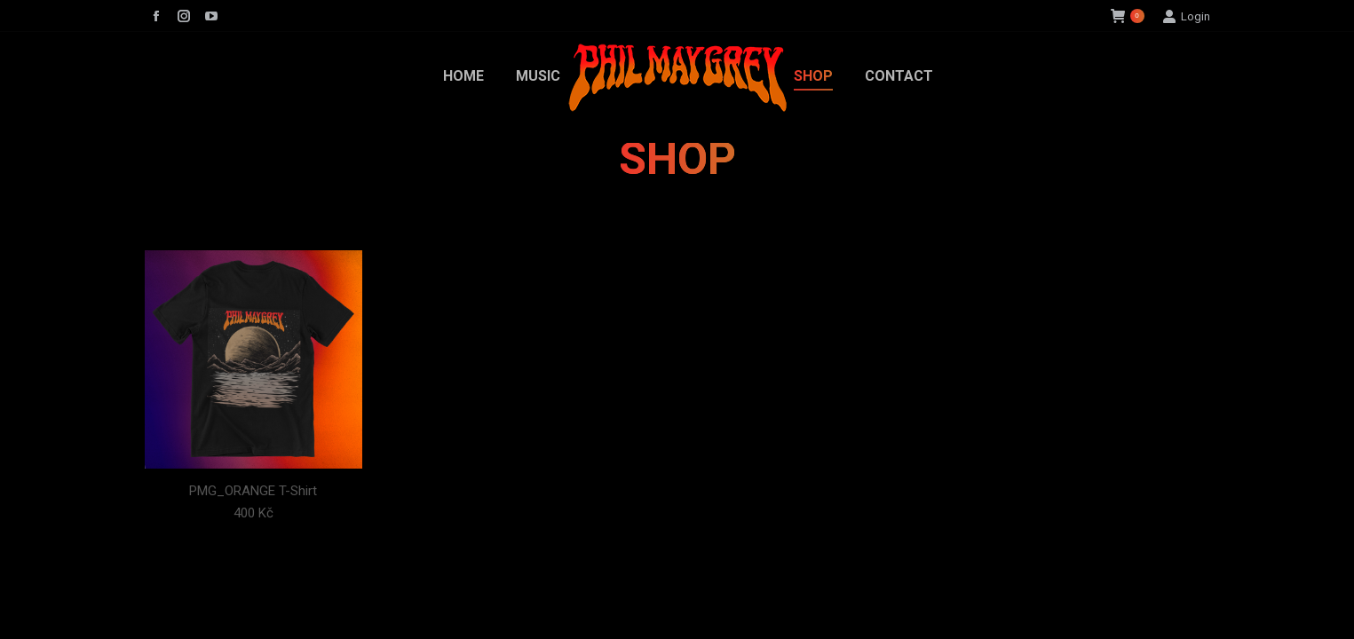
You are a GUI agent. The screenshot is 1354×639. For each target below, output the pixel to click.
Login (1186, 16)
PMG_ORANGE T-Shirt (253, 491)
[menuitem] (463, 76)
